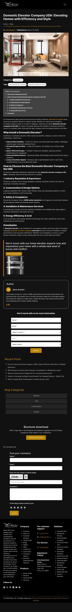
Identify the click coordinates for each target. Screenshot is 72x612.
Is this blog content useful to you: (22, 503)
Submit (36, 350)
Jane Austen (10, 30)
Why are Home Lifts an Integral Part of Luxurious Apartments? (30, 373)
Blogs (25, 542)
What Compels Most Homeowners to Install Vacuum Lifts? (28, 379)
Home (5, 24)
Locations (54, 598)
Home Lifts (60, 569)
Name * (12, 456)
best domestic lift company (17, 84)
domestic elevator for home (37, 84)
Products (26, 531)
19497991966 (43, 547)
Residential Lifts (62, 572)
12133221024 (43, 533)
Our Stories (64, 598)
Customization (18, 80)
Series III (26, 580)
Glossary (36, 600)
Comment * (14, 487)
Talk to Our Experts (14, 254)
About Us (26, 533)
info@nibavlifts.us (45, 537)
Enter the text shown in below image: (23, 473)
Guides (36, 412)
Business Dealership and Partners (28, 560)
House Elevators (62, 558)
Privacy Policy (38, 598)
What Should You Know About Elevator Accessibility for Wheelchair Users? (34, 370)
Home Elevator (62, 567)
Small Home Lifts (62, 556)
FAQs (25, 547)
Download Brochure (36, 437)
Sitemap (47, 598)
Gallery (25, 545)
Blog (11, 24)
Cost (36, 401)
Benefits (36, 396)
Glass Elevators (62, 560)
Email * (12, 464)
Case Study (27, 551)
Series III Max (27, 578)
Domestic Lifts (61, 531)
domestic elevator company (21, 231)
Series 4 (26, 575)
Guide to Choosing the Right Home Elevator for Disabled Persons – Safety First (36, 376)
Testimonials (27, 540)
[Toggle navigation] (65, 5)
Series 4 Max (27, 573)
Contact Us (27, 549)
